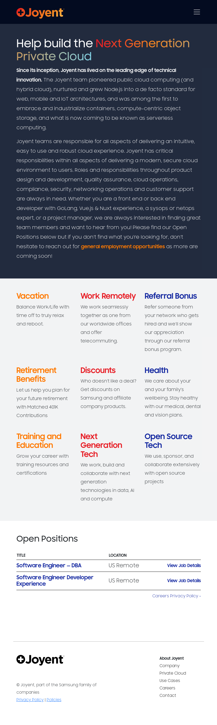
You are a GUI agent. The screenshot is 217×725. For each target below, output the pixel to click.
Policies (54, 700)
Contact (168, 695)
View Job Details (184, 565)
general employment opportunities (123, 247)
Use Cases (170, 681)
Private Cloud (173, 673)
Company (170, 666)
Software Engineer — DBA (49, 565)
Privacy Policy (30, 700)
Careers (167, 688)
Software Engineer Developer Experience (55, 580)
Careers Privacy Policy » (176, 596)
